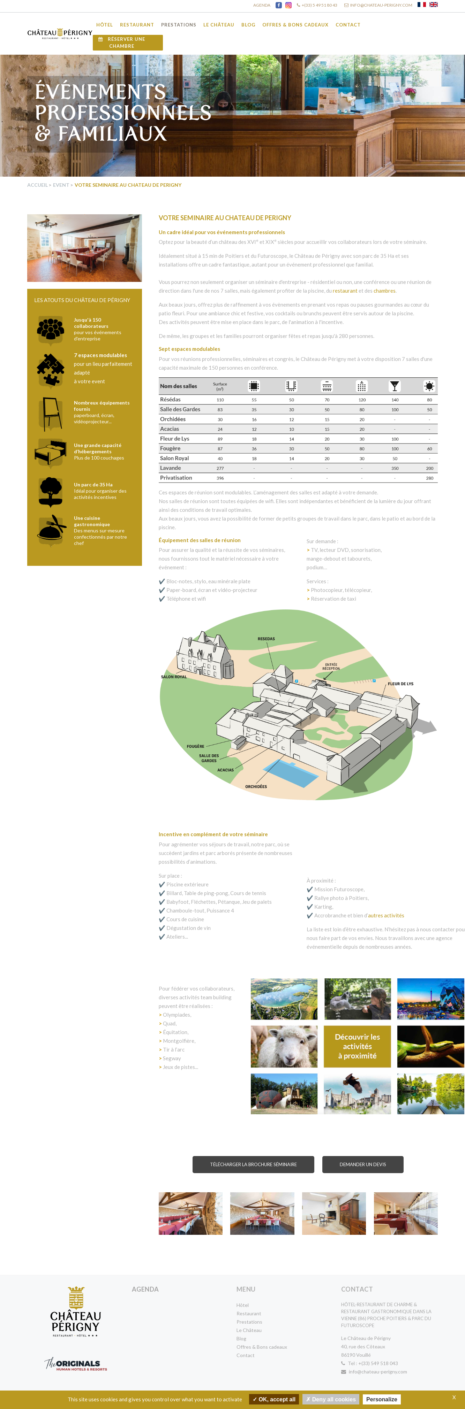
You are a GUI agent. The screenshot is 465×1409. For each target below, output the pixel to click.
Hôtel (104, 25)
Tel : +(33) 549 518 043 (369, 1363)
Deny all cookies (331, 1399)
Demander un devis (363, 1164)
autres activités (386, 915)
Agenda (145, 1289)
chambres (385, 290)
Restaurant (137, 25)
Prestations (178, 25)
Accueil (37, 185)
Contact (348, 25)
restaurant (345, 290)
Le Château (218, 25)
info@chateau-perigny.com (374, 1372)
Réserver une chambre (121, 42)
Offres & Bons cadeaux (295, 25)
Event (61, 185)
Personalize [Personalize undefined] (381, 1399)
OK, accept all (274, 1399)
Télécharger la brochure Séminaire (253, 1164)
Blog (248, 25)
